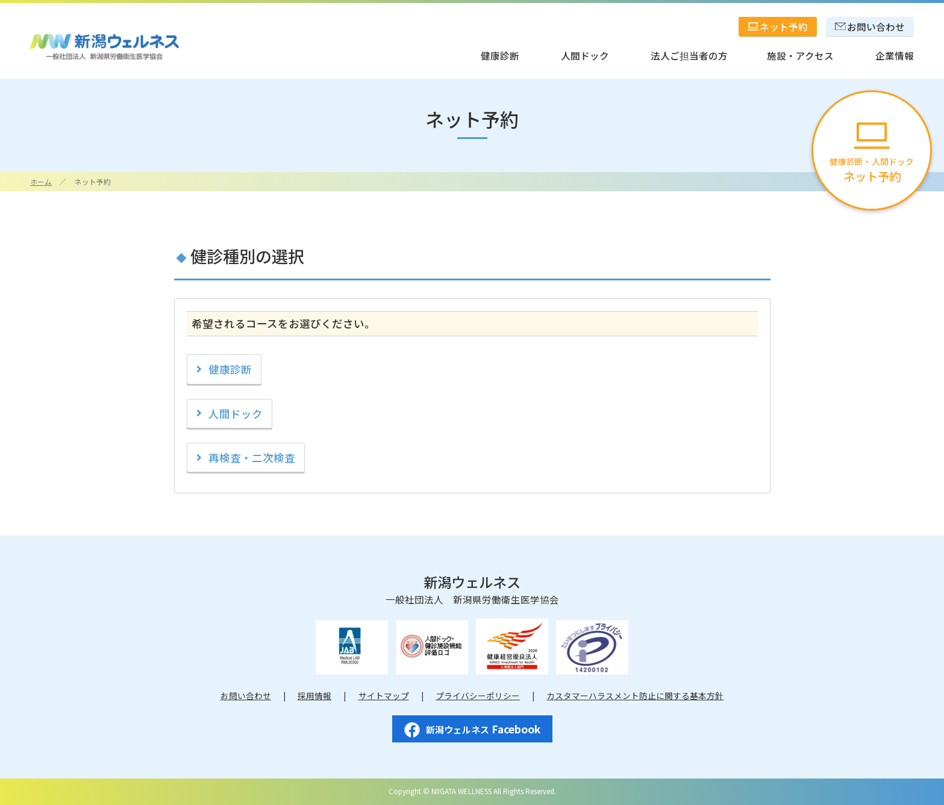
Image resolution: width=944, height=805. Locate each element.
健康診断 (230, 369)
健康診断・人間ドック (871, 153)
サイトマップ (383, 695)
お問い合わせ (245, 695)
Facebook (472, 729)
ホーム (41, 181)
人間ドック (235, 413)
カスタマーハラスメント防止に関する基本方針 (635, 695)
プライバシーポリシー (478, 695)
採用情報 (314, 695)
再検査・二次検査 (251, 457)
